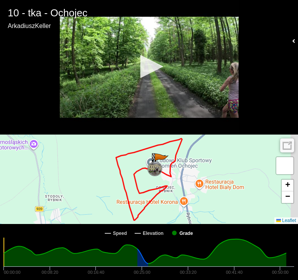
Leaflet (286, 220)
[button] (149, 66)
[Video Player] (149, 67)
